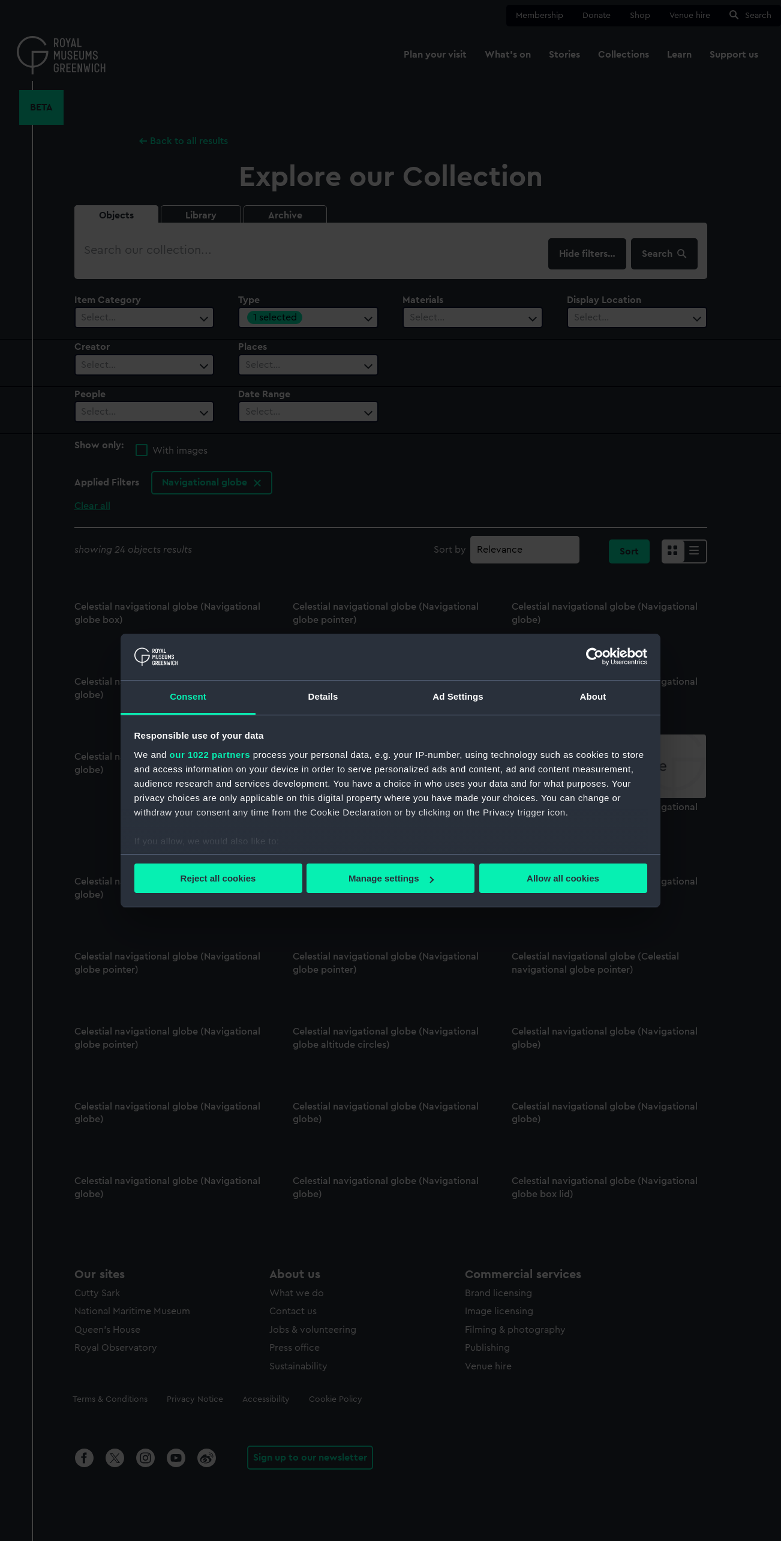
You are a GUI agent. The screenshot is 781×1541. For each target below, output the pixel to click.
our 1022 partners (210, 754)
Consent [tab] (188, 696)
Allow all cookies (563, 878)
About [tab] (593, 696)
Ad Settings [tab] (457, 696)
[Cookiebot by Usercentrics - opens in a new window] (594, 656)
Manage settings (391, 878)
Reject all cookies (218, 878)
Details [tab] (323, 696)
